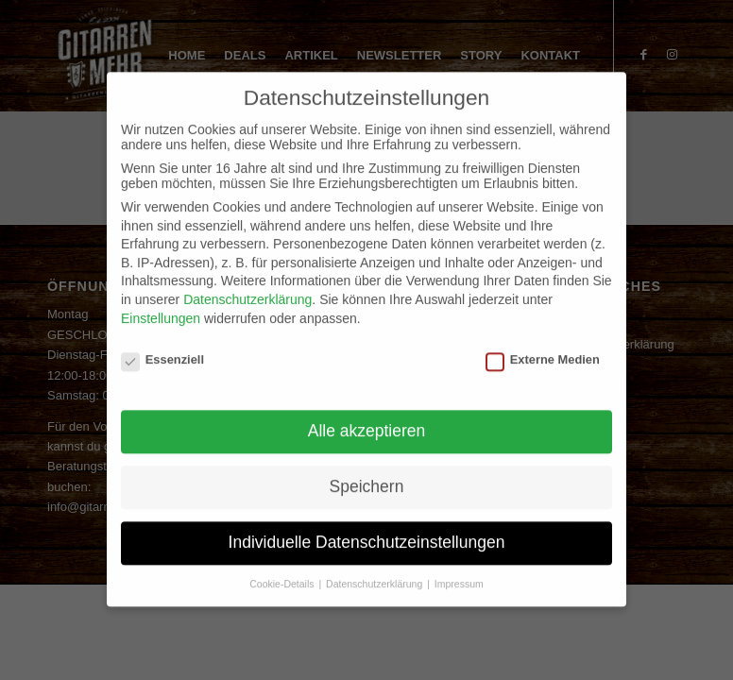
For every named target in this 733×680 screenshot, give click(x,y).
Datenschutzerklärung (247, 285)
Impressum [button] (459, 568)
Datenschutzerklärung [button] (375, 568)
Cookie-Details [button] (282, 568)
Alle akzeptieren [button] (367, 416)
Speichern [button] (367, 472)
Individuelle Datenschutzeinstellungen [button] (367, 527)
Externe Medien (543, 345)
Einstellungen (160, 303)
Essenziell (162, 345)
